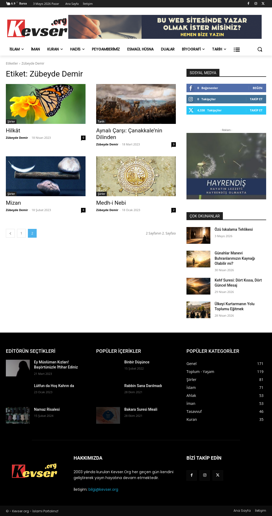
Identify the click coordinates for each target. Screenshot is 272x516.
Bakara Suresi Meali (140, 409)
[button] (259, 49)
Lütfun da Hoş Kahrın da (54, 386)
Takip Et (256, 99)
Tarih (101, 121)
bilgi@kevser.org (103, 489)
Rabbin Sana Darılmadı (143, 386)
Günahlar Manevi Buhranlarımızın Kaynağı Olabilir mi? (235, 258)
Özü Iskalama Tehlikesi (234, 229)
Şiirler (11, 121)
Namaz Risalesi (47, 409)
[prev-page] (10, 233)
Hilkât (13, 130)
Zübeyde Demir (17, 138)
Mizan (13, 203)
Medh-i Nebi (111, 203)
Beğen (257, 88)
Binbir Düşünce (137, 362)
